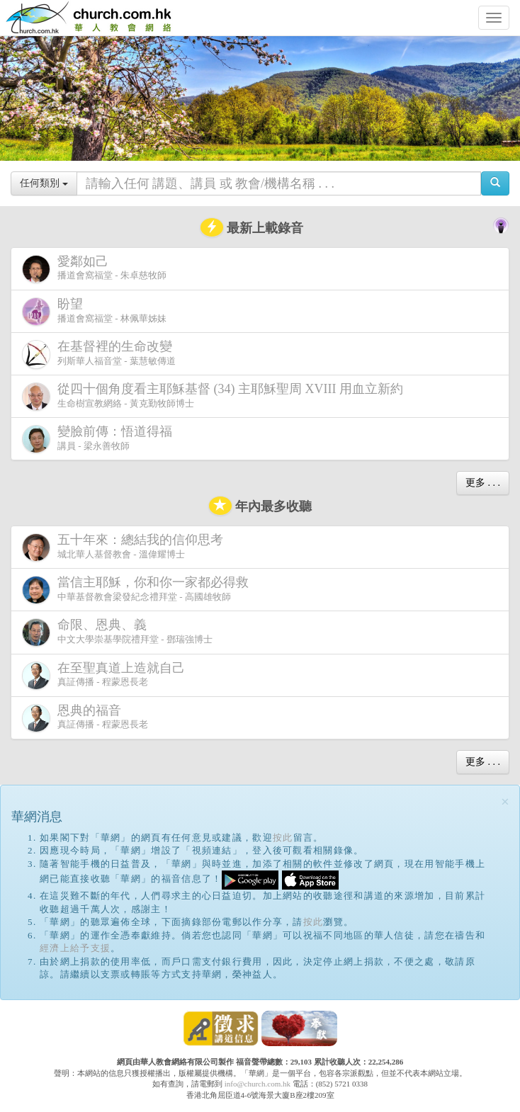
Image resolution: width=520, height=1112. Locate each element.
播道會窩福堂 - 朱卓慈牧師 (94, 268)
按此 (283, 837)
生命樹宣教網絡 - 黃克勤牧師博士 (215, 396)
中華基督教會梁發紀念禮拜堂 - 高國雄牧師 (138, 589)
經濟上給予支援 (75, 948)
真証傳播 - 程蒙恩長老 (106, 675)
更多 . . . (482, 482)
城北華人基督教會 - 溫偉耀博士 (125, 547)
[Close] (505, 802)
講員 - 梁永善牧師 (100, 438)
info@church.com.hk (257, 1083)
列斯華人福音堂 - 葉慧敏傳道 (100, 354)
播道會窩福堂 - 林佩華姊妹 (94, 311)
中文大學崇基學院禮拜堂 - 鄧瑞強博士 (117, 632)
